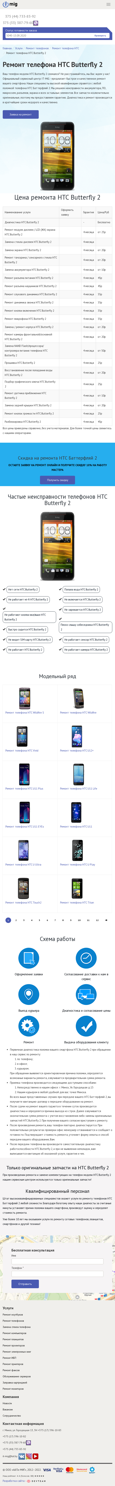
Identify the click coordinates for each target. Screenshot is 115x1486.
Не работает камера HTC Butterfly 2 (86, 649)
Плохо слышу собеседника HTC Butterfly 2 (85, 627)
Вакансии (8, 1409)
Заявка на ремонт (21, 114)
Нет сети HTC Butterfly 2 (23, 589)
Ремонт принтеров (13, 1364)
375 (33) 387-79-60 (20, 23)
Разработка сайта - (24, 1481)
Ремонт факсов (11, 1370)
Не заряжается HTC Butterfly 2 (82, 609)
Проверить (100, 35)
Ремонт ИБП (9, 1357)
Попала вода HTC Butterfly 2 (81, 589)
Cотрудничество (12, 1415)
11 (88, 920)
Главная (7, 48)
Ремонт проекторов (14, 1345)
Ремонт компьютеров (14, 1333)
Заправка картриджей (15, 1382)
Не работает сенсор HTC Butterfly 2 (85, 639)
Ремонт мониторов (13, 1388)
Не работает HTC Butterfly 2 (25, 649)
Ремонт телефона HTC (65, 48)
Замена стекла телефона (17, 1327)
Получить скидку (57, 480)
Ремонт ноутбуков (13, 1314)
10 (79, 920)
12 (97, 920)
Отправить (25, 1284)
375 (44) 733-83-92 (20, 16)
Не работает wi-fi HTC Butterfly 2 (28, 599)
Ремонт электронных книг (17, 1351)
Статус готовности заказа (21, 30)
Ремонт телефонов (37, 48)
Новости (7, 1403)
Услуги (19, 48)
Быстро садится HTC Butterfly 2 (27, 629)
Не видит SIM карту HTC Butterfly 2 (29, 639)
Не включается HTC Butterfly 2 (82, 599)
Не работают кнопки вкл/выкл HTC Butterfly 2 (25, 617)
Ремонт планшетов (13, 1339)
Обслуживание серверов (17, 1376)
